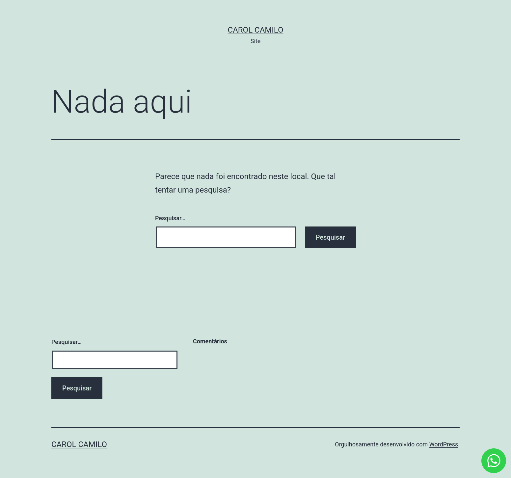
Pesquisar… (170, 218)
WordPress (443, 444)
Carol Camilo (255, 30)
